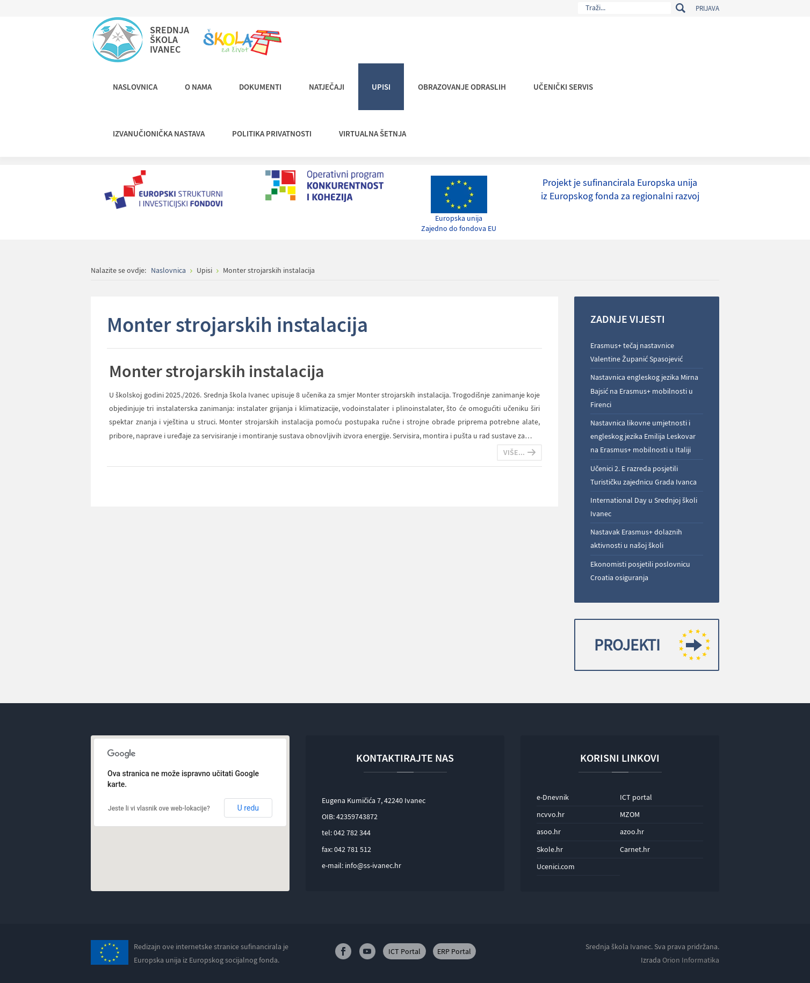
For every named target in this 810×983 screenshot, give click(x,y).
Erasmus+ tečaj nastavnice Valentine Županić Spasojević (636, 352)
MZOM (630, 814)
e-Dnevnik (553, 797)
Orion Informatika (690, 960)
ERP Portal (454, 951)
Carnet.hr (635, 849)
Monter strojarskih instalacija (216, 371)
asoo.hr (549, 831)
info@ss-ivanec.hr (373, 865)
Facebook (343, 951)
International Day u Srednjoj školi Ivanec (643, 506)
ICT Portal (404, 951)
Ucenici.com (556, 866)
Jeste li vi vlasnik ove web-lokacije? (159, 808)
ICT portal (636, 797)
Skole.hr (550, 849)
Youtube (367, 951)
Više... (514, 452)
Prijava (707, 8)
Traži (680, 8)
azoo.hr (632, 831)
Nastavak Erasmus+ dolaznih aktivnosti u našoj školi (636, 538)
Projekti (648, 645)
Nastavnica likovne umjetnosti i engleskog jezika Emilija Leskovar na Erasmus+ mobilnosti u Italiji (643, 436)
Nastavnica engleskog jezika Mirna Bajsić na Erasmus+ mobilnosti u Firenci (644, 390)
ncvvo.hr (551, 814)
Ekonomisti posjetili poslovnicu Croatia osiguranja (640, 570)
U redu (248, 808)
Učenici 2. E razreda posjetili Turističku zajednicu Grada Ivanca (643, 475)
